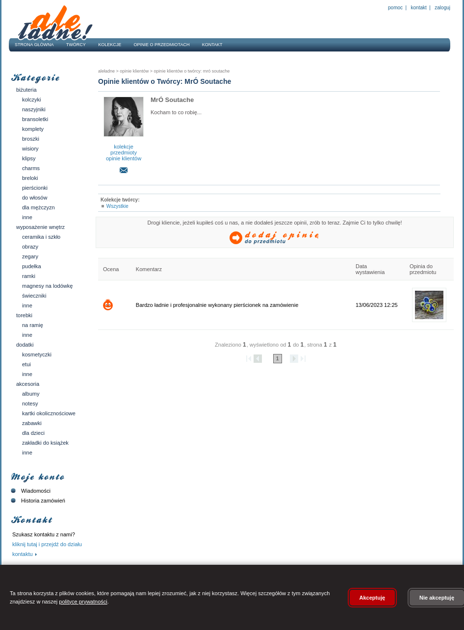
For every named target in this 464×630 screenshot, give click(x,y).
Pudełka (31, 266)
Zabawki (32, 423)
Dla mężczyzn (38, 207)
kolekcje (123, 147)
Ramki (28, 276)
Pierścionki (35, 188)
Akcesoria (27, 384)
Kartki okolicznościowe (49, 413)
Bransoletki (35, 119)
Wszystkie (117, 206)
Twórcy (76, 44)
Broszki (30, 139)
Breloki (30, 178)
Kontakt (419, 7)
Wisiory (30, 148)
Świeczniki (34, 296)
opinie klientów (123, 158)
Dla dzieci (33, 433)
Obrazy (30, 247)
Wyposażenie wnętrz (40, 227)
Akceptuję (373, 598)
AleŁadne (106, 71)
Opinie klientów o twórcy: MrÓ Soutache (191, 71)
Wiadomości (30, 491)
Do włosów (34, 198)
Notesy (30, 403)
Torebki (24, 315)
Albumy (30, 394)
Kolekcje (109, 44)
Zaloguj (442, 7)
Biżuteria (26, 90)
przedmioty (123, 152)
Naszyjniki (34, 109)
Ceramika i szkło (41, 237)
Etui (26, 364)
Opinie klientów (134, 71)
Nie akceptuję (436, 598)
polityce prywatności (83, 602)
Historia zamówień (37, 501)
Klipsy (29, 158)
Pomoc (395, 7)
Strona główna (34, 44)
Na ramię (32, 325)
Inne (27, 217)
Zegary (30, 256)
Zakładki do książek (45, 443)
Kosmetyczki (37, 354)
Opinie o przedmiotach (162, 44)
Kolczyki (31, 99)
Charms (31, 168)
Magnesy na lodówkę (47, 286)
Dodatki (24, 345)
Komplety (33, 129)
